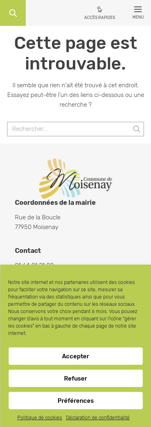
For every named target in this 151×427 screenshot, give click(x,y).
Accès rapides (99, 17)
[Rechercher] (75, 129)
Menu (138, 14)
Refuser (75, 378)
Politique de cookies (39, 418)
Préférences (76, 400)
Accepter (75, 356)
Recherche (13, 13)
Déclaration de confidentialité (98, 418)
